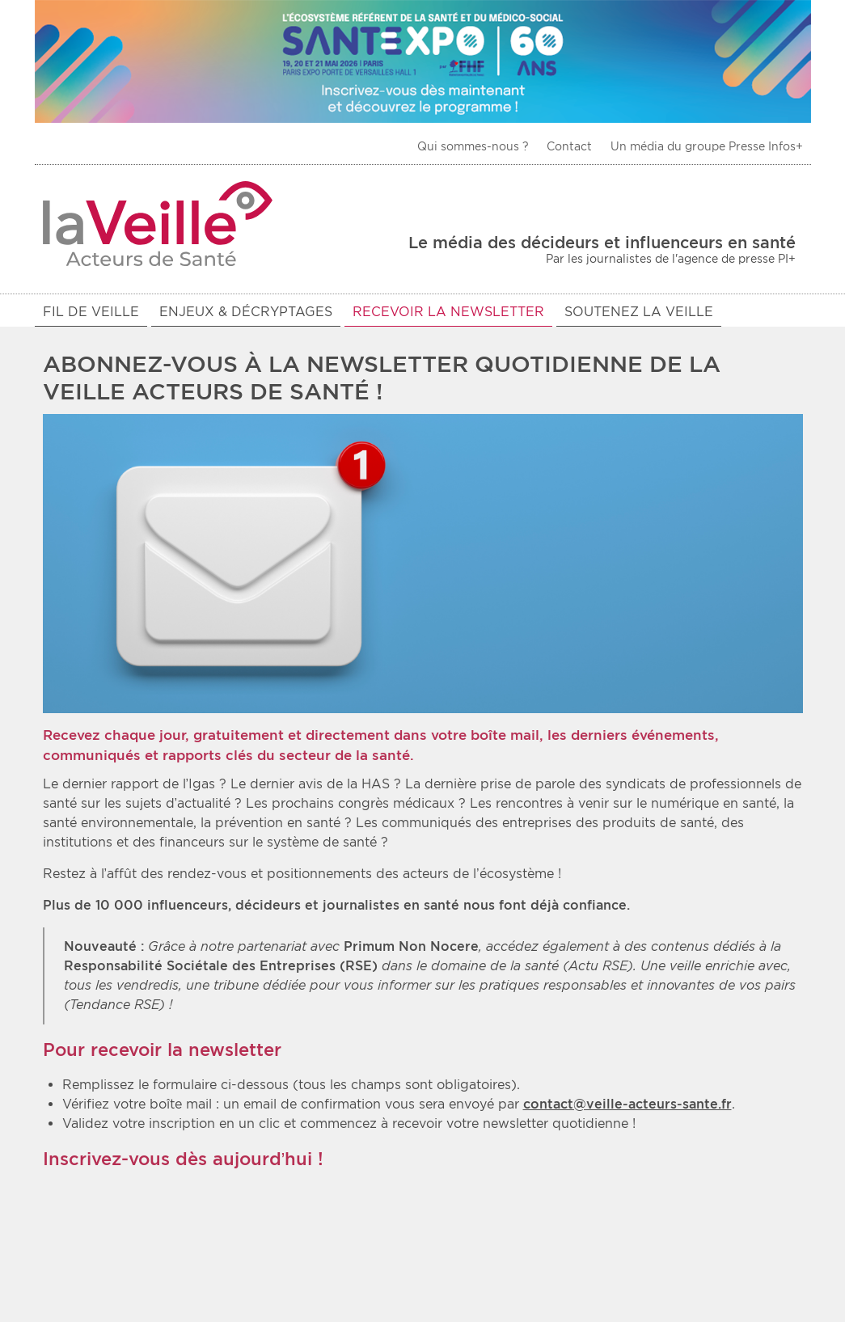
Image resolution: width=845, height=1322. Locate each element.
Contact (569, 146)
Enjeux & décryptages (245, 311)
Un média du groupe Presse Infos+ (707, 146)
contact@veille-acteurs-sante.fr (627, 1106)
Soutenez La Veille (638, 311)
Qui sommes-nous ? (473, 146)
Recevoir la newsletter (448, 311)
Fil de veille (91, 311)
